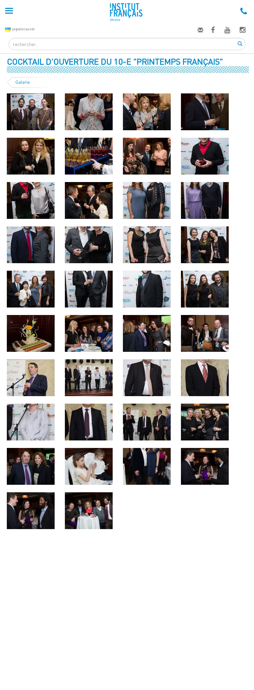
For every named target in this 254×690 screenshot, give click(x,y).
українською (20, 29)
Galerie (22, 82)
